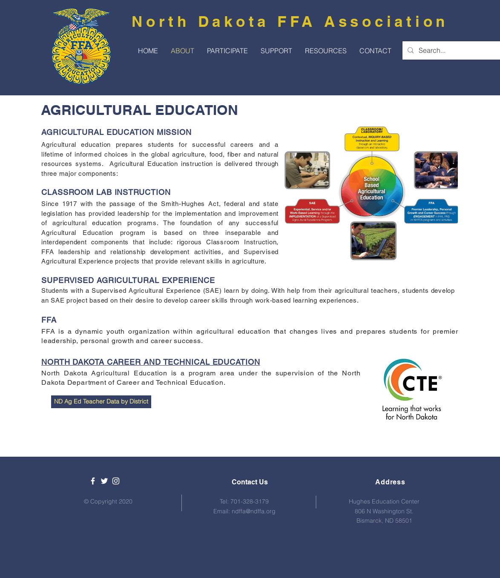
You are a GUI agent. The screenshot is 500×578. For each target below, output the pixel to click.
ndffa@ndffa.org (254, 511)
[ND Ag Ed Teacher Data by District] (101, 401)
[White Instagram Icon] (116, 481)
